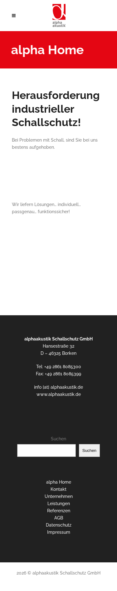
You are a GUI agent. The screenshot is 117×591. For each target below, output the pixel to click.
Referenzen (58, 510)
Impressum (58, 532)
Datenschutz (58, 525)
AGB (58, 517)
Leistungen (58, 503)
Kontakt (58, 489)
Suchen (58, 438)
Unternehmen (59, 496)
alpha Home (58, 482)
